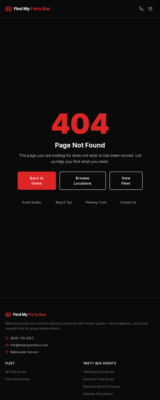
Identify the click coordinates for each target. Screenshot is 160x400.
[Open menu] (150, 8)
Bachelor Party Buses (99, 379)
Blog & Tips (64, 202)
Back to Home (37, 180)
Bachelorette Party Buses (102, 386)
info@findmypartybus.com (26, 345)
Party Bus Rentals (17, 379)
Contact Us (128, 202)
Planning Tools (96, 202)
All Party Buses (15, 372)
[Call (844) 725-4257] (141, 9)
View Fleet (126, 180)
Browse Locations (83, 180)
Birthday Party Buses (98, 394)
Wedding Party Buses (99, 372)
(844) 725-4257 (19, 338)
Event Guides (31, 202)
